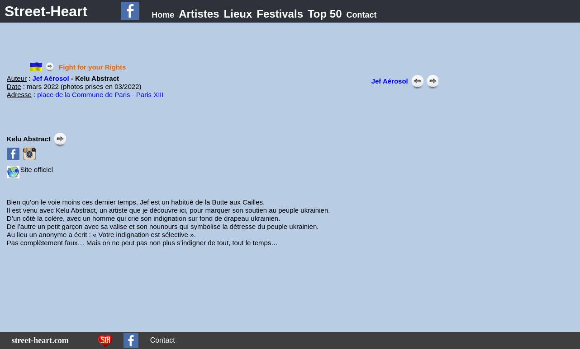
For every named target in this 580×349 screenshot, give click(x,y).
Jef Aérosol (51, 78)
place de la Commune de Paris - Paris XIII (100, 94)
